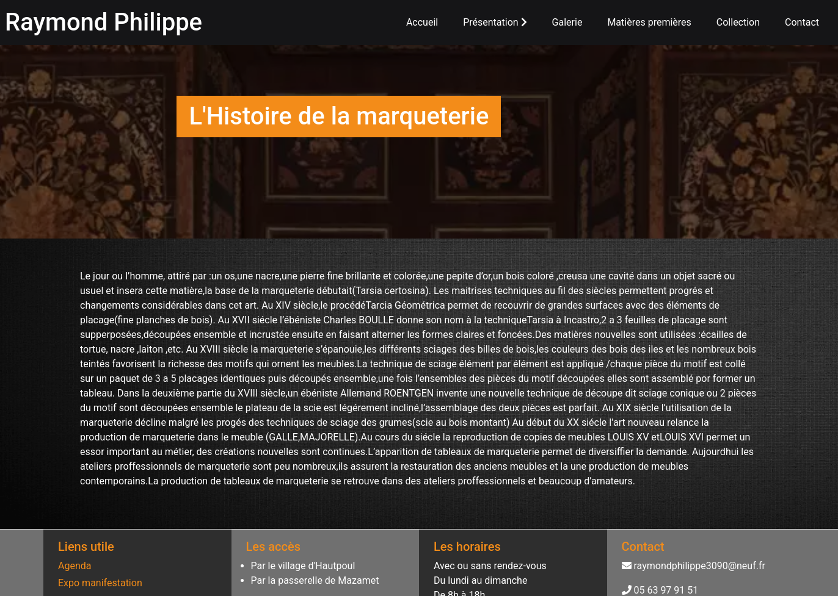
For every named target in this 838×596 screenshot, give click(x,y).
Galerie (567, 22)
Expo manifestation (100, 583)
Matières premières (649, 22)
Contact (802, 22)
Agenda (74, 566)
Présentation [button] (494, 22)
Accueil (422, 22)
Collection (738, 22)
